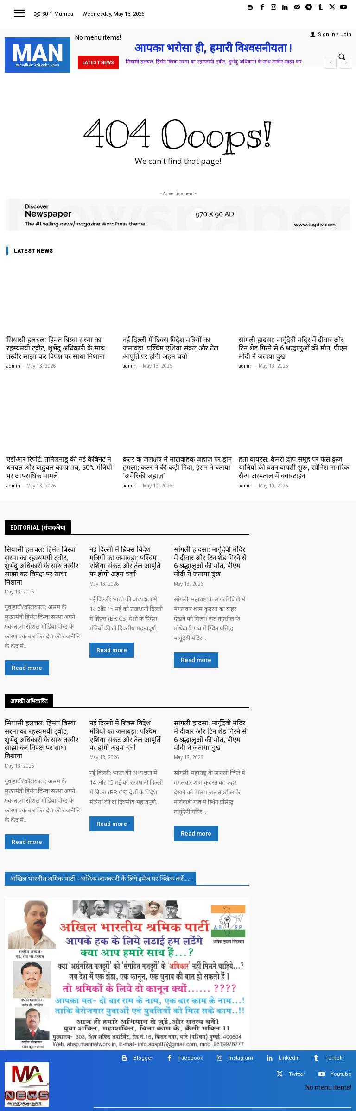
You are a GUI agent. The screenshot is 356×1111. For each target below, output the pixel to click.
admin (13, 363)
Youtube (341, 1023)
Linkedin (289, 1007)
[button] (341, 56)
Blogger (143, 1007)
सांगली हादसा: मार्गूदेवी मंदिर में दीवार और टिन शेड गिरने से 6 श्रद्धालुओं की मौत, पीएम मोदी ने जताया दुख (292, 346)
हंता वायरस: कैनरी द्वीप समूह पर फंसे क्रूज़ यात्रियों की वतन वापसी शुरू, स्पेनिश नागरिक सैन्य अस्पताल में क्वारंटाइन (293, 463)
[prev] (331, 63)
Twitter (297, 1023)
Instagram (241, 1007)
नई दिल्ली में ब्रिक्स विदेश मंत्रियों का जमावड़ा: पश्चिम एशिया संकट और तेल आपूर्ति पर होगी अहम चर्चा (177, 346)
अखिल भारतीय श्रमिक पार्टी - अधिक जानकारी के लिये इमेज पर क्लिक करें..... (100, 827)
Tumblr (334, 1007)
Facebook (190, 1007)
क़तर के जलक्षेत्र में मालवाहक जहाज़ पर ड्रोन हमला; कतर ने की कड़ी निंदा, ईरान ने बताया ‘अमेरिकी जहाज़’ (177, 463)
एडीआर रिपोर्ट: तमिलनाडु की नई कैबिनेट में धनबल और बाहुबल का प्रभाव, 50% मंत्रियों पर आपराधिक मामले (59, 463)
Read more (27, 639)
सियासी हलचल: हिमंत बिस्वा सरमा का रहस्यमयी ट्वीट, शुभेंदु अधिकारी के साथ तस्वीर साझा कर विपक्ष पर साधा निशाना (57, 346)
